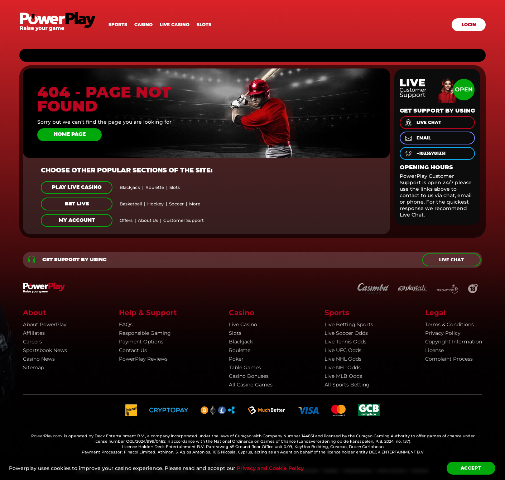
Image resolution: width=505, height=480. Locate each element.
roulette (154, 187)
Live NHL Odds (342, 358)
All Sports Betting (347, 384)
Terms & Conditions (449, 324)
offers (126, 220)
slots (174, 187)
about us (148, 220)
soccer (176, 204)
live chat (422, 122)
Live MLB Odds (343, 376)
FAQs (126, 324)
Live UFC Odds (342, 350)
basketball (131, 204)
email (417, 138)
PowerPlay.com (46, 435)
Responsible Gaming (145, 333)
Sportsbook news (45, 350)
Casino (143, 25)
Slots (204, 25)
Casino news (39, 358)
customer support (183, 220)
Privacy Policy (443, 333)
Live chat (451, 260)
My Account (77, 220)
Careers (32, 341)
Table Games (245, 367)
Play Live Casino (77, 187)
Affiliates (34, 333)
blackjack (130, 187)
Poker (236, 358)
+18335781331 (425, 153)
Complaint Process (449, 358)
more (194, 204)
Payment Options (141, 341)
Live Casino (243, 324)
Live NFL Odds (342, 367)
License (434, 350)
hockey (155, 204)
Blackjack (241, 341)
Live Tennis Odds (345, 341)
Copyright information (453, 341)
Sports (118, 25)
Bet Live (77, 203)
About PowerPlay (45, 324)
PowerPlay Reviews (143, 358)
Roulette (239, 350)
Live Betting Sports (348, 324)
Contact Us (133, 350)
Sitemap (33, 367)
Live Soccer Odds (346, 333)
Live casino (174, 25)
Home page (70, 134)
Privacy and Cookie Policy (270, 468)
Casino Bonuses (249, 376)
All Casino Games (251, 384)
